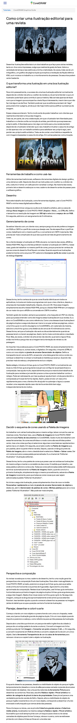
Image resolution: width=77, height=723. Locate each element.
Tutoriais (6, 10)
